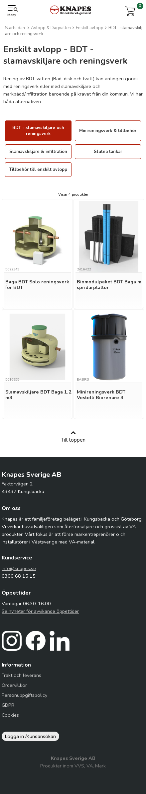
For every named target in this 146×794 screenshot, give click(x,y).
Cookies (10, 715)
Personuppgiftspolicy (24, 695)
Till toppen (73, 437)
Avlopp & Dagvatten (51, 28)
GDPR (8, 705)
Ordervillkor (14, 685)
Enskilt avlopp (89, 28)
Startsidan (15, 28)
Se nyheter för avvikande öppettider (40, 611)
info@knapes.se (19, 568)
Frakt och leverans (21, 675)
